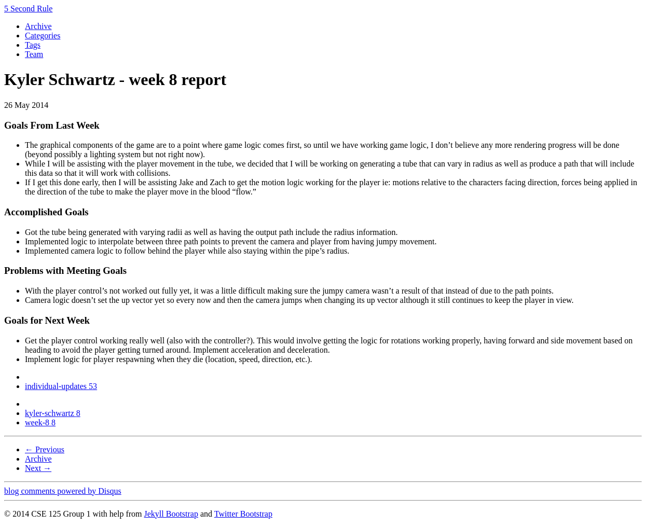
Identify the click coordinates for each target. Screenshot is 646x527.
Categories (42, 35)
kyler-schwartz (52, 413)
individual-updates (61, 386)
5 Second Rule (28, 8)
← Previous (44, 449)
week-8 (40, 422)
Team (34, 54)
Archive (38, 26)
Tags (32, 44)
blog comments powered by (62, 491)
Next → (38, 468)
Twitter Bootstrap (243, 513)
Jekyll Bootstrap (171, 513)
